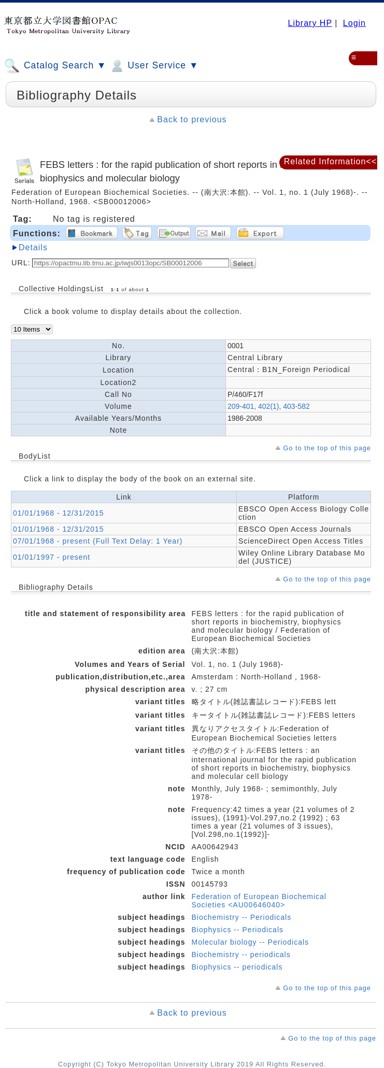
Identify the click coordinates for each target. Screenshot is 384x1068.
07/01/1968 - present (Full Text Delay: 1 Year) (97, 541)
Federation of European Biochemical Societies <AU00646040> (259, 900)
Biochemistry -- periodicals (241, 954)
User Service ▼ (153, 66)
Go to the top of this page (327, 448)
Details (33, 247)
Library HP (310, 23)
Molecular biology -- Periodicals (250, 942)
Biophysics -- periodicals (237, 967)
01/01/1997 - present (51, 557)
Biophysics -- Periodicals (238, 929)
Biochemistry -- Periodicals (242, 917)
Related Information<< (330, 161)
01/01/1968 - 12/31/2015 (58, 513)
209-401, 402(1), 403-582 (268, 406)
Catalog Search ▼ (55, 66)
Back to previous (191, 119)
